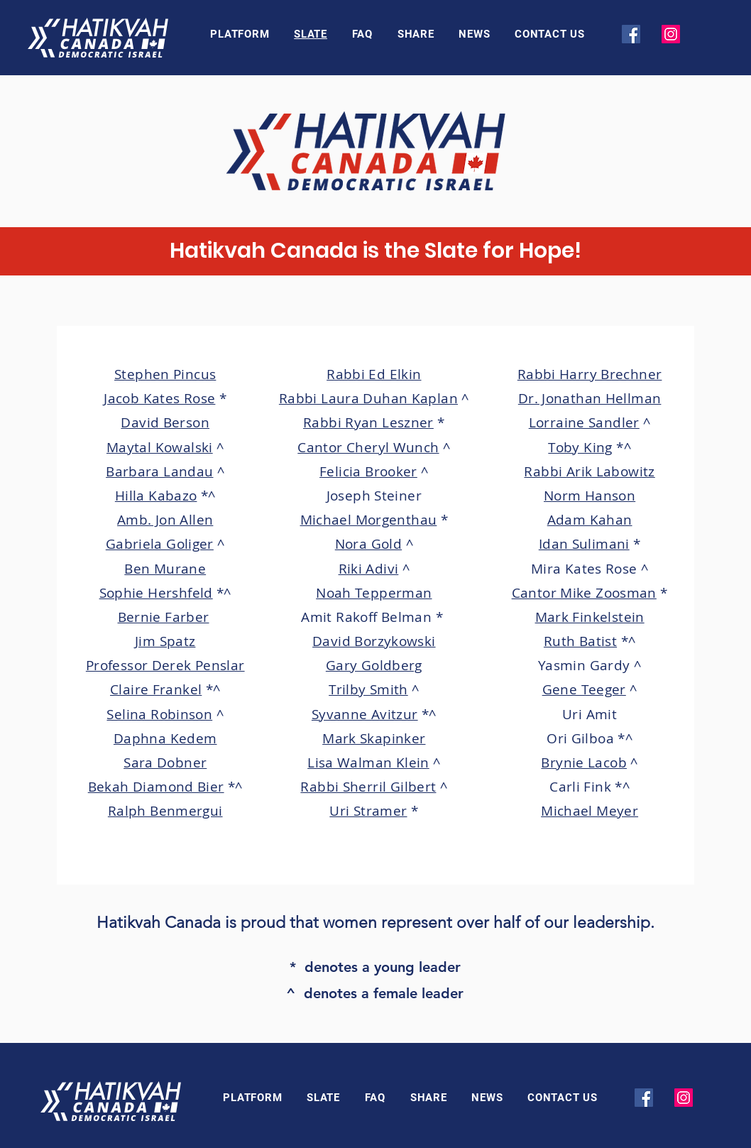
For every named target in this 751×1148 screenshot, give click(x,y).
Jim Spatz (165, 641)
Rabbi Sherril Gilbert (368, 786)
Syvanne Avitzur (365, 714)
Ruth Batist (580, 641)
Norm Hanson (589, 495)
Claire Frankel (156, 689)
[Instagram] (671, 34)
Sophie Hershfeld (156, 593)
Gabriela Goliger (160, 544)
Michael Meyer (589, 811)
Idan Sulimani (584, 544)
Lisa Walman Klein (368, 762)
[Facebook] (631, 34)
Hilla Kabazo (156, 495)
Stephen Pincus (165, 374)
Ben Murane (165, 568)
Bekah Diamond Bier (156, 786)
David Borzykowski (373, 641)
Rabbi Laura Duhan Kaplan (368, 398)
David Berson (165, 422)
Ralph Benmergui (165, 811)
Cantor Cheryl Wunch (368, 447)
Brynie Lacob (584, 762)
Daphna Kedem (165, 738)
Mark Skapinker (373, 738)
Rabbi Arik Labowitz (589, 471)
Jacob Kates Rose (159, 398)
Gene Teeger (584, 689)
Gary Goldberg (374, 665)
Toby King (580, 447)
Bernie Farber (163, 617)
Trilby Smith (368, 689)
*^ (208, 495)
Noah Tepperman (374, 593)
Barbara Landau (159, 471)
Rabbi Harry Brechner (589, 374)
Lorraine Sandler (584, 422)
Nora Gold (368, 544)
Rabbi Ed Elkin (374, 374)
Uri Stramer (368, 811)
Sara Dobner (165, 762)
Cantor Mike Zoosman (584, 593)
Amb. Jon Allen (165, 519)
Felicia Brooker (368, 471)
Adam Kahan (589, 519)
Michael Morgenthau (368, 519)
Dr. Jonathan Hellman (590, 398)
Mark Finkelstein (590, 617)
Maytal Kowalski (159, 447)
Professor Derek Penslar (165, 665)
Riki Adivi (369, 568)
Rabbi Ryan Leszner (368, 422)
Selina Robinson (159, 714)
